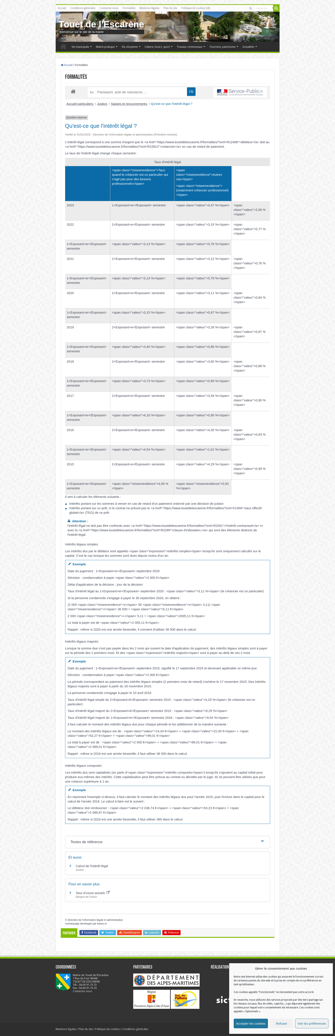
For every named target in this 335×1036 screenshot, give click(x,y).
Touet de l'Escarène (101, 24)
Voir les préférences (312, 1023)
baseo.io (102, 923)
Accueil (62, 8)
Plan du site (170, 8)
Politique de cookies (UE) (195, 8)
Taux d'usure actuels (93, 893)
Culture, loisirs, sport (157, 46)
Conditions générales (82, 8)
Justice (102, 104)
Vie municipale (80, 46)
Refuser (281, 1023)
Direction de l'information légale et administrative (95, 919)
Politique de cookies (107, 1029)
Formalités (129, 8)
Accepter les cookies (251, 1023)
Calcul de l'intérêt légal (92, 866)
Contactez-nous (109, 8)
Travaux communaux (189, 46)
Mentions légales (149, 8)
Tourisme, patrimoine (222, 46)
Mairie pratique (105, 46)
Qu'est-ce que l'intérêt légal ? (171, 104)
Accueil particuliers (80, 104)
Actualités (248, 46)
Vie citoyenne (130, 46)
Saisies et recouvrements (129, 104)
